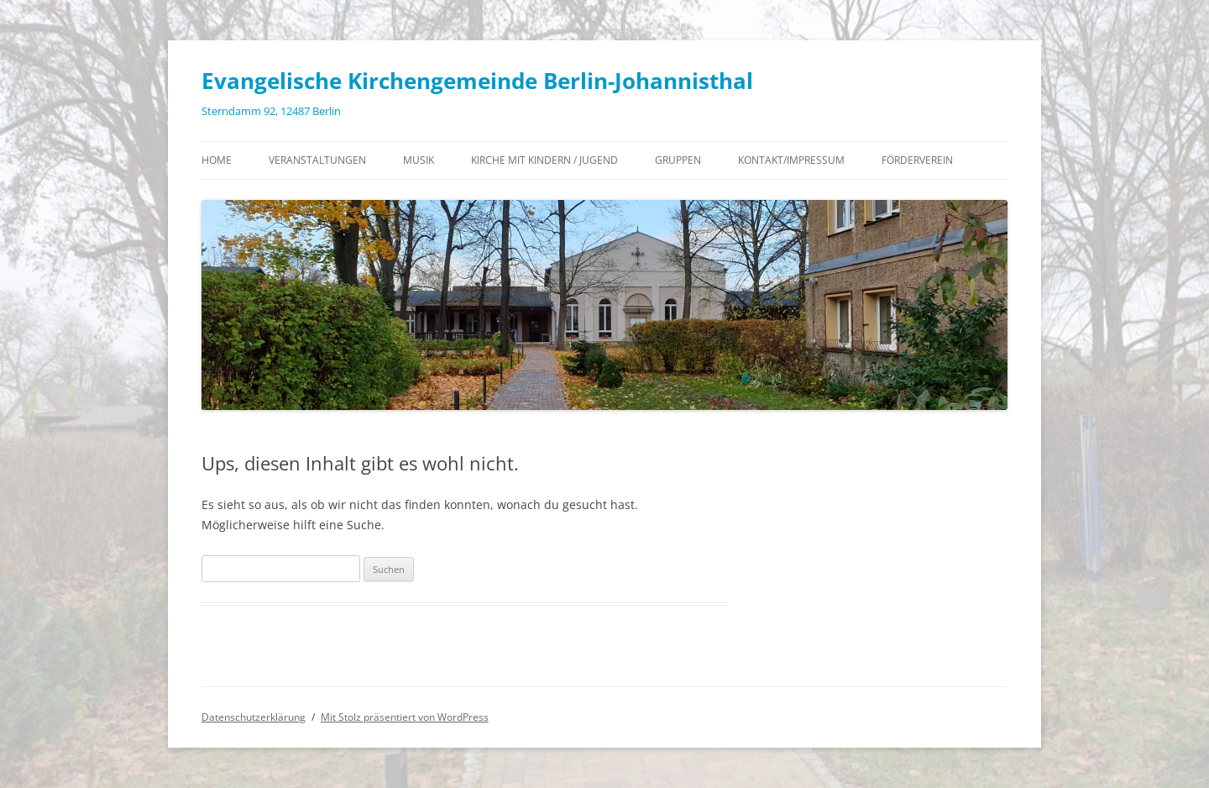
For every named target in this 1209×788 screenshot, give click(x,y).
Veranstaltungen (317, 160)
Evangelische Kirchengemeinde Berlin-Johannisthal (477, 81)
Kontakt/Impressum (791, 160)
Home (217, 160)
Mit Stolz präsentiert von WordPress (405, 717)
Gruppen (678, 160)
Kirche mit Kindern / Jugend (544, 160)
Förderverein (917, 160)
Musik (418, 160)
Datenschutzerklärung (254, 717)
